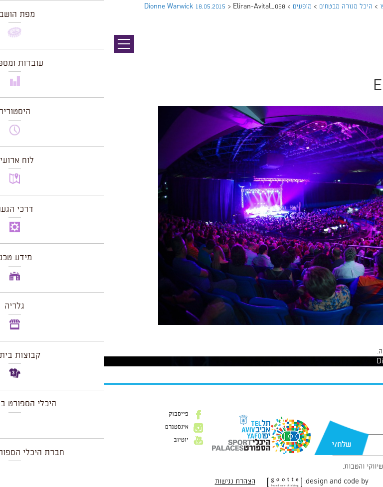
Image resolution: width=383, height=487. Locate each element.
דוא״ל (362, 429)
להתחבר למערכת (350, 351)
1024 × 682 (322, 329)
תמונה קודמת (364, 52)
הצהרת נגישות (131, 481)
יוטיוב (76, 440)
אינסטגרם (72, 427)
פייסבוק (74, 414)
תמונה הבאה (365, 62)
